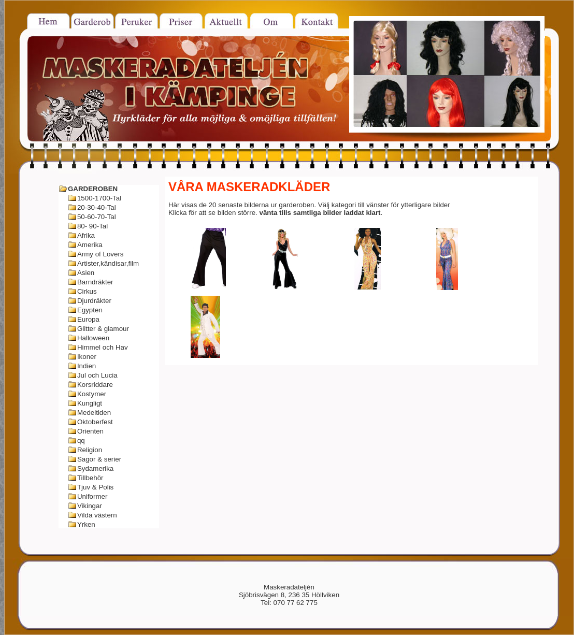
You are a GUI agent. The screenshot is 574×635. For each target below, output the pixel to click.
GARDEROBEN (93, 189)
